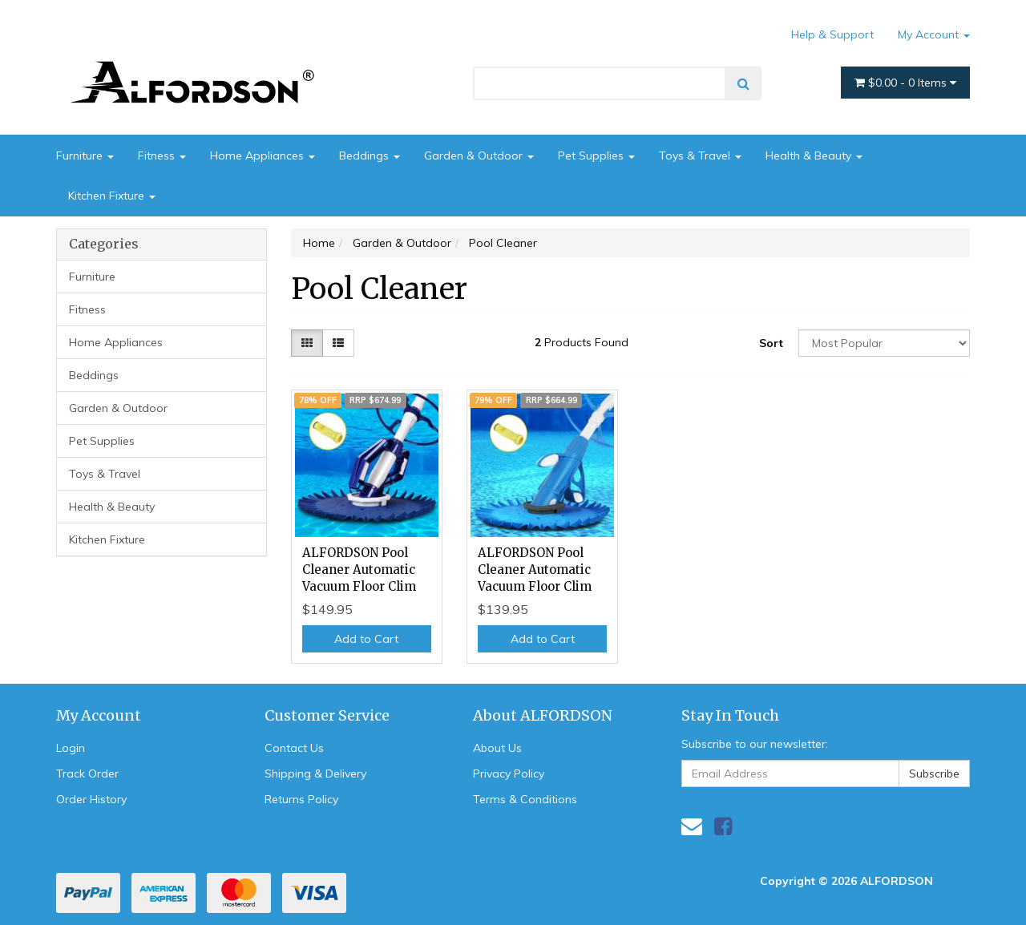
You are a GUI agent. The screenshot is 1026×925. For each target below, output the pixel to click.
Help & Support (832, 34)
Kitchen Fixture (112, 195)
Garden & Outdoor (479, 155)
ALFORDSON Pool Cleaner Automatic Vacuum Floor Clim (359, 569)
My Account (934, 34)
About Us (497, 748)
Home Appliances (262, 155)
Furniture (85, 155)
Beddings (369, 155)
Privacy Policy (508, 773)
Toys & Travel (700, 155)
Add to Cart (366, 639)
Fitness (162, 155)
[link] (723, 826)
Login (70, 748)
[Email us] (691, 826)
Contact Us (294, 748)
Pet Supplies (596, 155)
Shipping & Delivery (315, 773)
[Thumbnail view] (307, 343)
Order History (91, 799)
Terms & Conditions (525, 799)
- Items (905, 82)
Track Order (87, 773)
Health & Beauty (813, 155)
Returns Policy (301, 799)
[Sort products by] (884, 343)
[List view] (338, 343)
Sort (771, 343)
